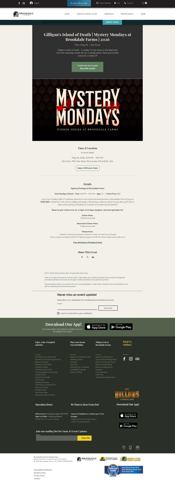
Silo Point (73, 364)
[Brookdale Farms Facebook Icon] (124, 358)
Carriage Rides (101, 372)
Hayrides (99, 369)
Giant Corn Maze (41, 387)
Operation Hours (44, 404)
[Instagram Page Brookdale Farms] (23, 3)
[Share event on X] (87, 257)
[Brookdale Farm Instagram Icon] (130, 358)
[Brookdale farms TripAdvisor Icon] (137, 358)
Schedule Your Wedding (79, 367)
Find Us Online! (127, 343)
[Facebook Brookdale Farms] (19, 3)
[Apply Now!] (112, 22)
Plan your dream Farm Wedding (77, 343)
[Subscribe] (84, 438)
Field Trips (100, 375)
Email (59, 304)
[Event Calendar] (103, 3)
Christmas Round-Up (43, 369)
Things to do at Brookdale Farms (103, 343)
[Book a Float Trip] (79, 3)
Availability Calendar (78, 369)
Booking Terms (40, 472)
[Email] (76, 308)
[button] (145, 3)
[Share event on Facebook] (82, 257)
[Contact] (129, 3)
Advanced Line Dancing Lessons (48, 359)
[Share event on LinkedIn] (93, 257)
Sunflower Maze (41, 392)
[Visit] (118, 3)
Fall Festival (39, 380)
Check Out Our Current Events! (47, 419)
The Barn (74, 362)
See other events (87, 68)
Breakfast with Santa (43, 364)
